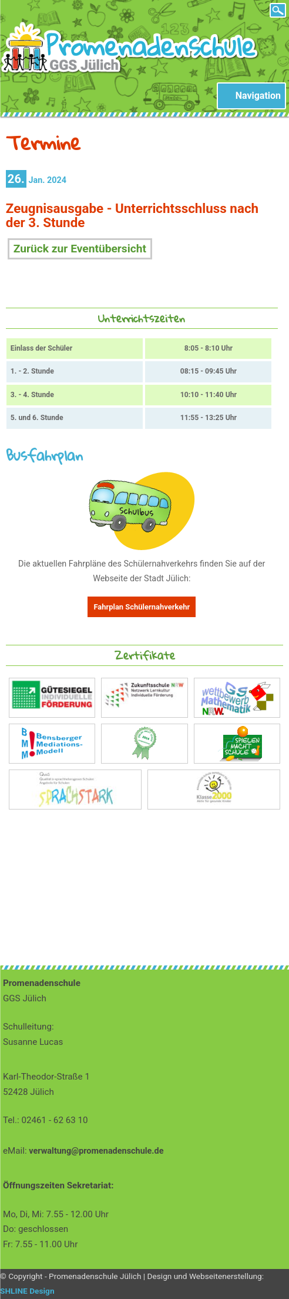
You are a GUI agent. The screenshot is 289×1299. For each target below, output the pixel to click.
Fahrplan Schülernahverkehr (141, 606)
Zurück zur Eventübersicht (80, 248)
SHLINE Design (27, 1290)
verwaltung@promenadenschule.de (96, 1151)
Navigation (258, 95)
